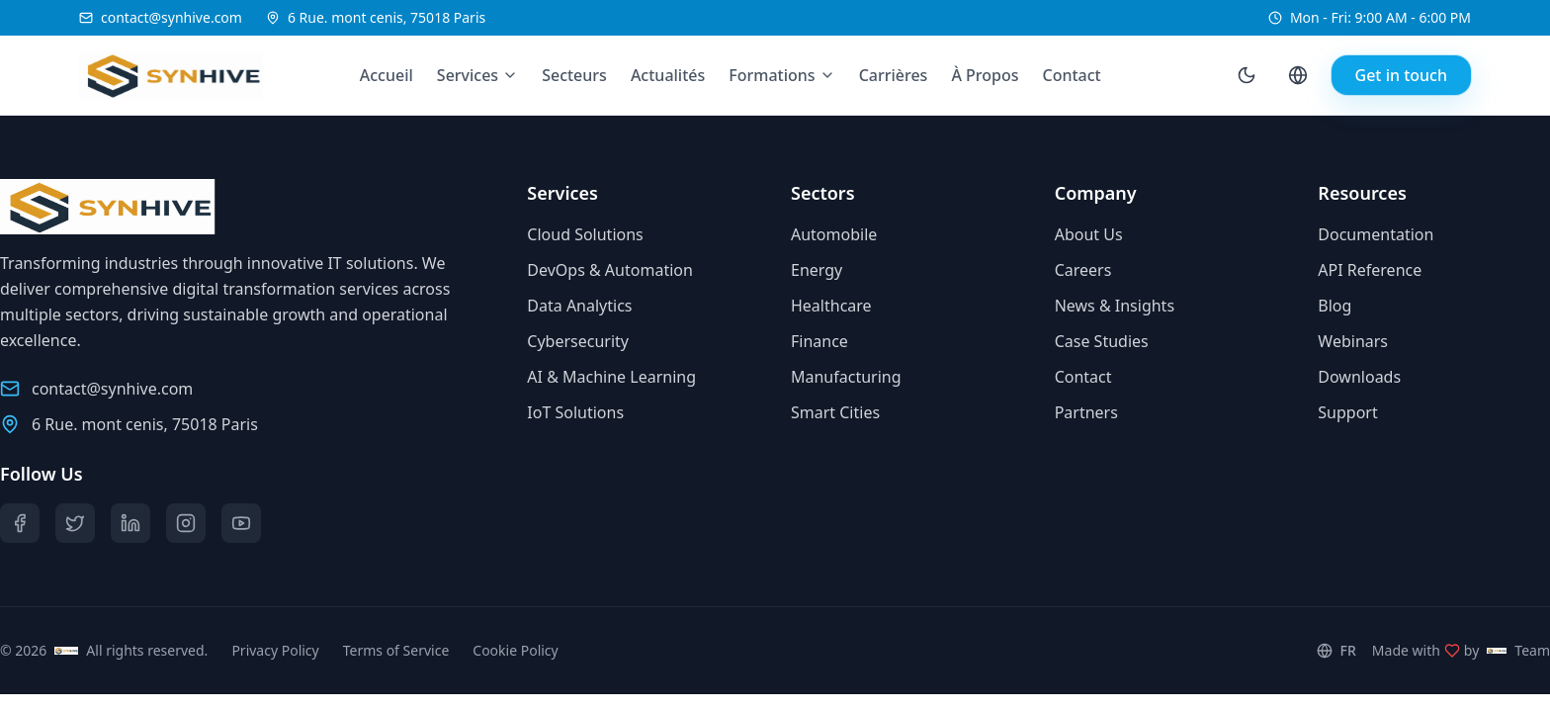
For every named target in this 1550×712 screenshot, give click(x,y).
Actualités (668, 75)
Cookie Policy (515, 650)
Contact (1072, 75)
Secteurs (574, 75)
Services (467, 75)
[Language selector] (1298, 75)
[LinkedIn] (130, 523)
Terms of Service (396, 650)
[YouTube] (241, 523)
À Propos (984, 75)
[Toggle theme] (1246, 75)
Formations (772, 75)
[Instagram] (186, 523)
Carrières (893, 75)
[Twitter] (75, 523)
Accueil (386, 75)
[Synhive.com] (155, 75)
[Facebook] (20, 523)
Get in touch (1401, 75)
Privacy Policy (274, 650)
